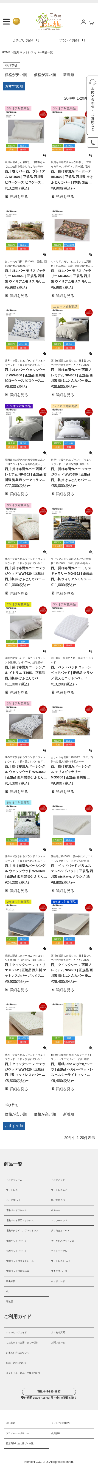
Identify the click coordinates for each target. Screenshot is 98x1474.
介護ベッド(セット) (16, 1258)
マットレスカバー (60, 1197)
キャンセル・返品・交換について (23, 1380)
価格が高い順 (45, 82)
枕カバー (55, 1217)
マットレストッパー (61, 1268)
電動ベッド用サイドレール (20, 1268)
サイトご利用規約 (60, 1430)
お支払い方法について (17, 1360)
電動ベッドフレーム (16, 1217)
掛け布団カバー (59, 1207)
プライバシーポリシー (17, 1440)
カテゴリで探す (26, 47)
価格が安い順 (16, 82)
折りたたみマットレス (62, 1248)
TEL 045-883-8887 (49, 1399)
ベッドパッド (58, 1187)
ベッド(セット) (14, 1207)
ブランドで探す (72, 47)
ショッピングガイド (16, 1339)
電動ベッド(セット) (16, 1248)
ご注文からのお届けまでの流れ (22, 1350)
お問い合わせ (58, 1350)
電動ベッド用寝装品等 (17, 1278)
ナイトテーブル (59, 1258)
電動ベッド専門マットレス (20, 1228)
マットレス (12, 1197)
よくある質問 (58, 1339)
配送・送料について (16, 1370)
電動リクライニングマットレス (22, 1238)
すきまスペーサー (60, 1278)
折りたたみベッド (60, 1238)
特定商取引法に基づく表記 (20, 1451)
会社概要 (10, 1430)
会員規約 (55, 1440)
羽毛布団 (10, 1288)
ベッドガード (58, 1288)
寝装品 (9, 1309)
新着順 (68, 82)
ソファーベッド (59, 1228)
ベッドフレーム (14, 1187)
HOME (6, 59)
